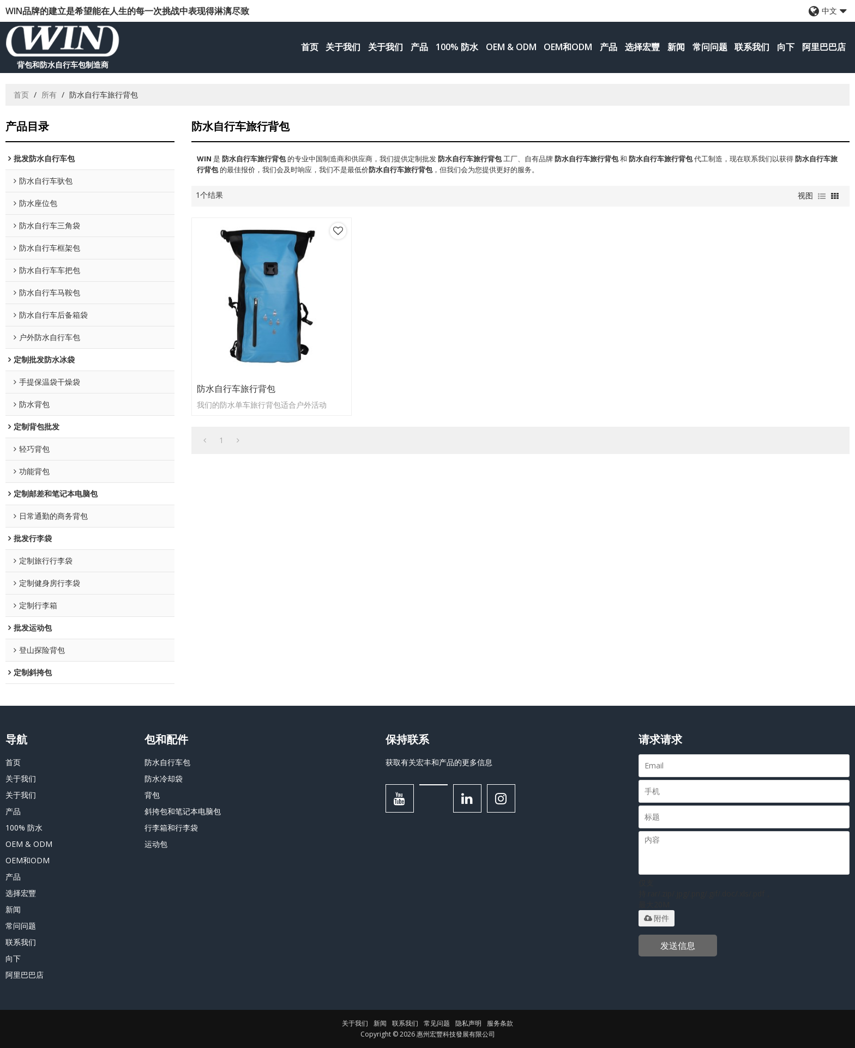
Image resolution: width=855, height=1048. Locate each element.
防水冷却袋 (163, 778)
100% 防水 (457, 47)
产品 (419, 47)
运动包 (155, 844)
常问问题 (710, 47)
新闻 (676, 47)
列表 (821, 196)
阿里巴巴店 (824, 47)
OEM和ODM (568, 47)
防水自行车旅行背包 (236, 388)
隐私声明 (468, 1023)
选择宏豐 (642, 47)
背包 (152, 795)
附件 (656, 918)
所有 (49, 94)
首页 (309, 47)
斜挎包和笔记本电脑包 (182, 811)
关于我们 (343, 47)
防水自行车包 (167, 762)
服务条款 (500, 1023)
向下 (785, 47)
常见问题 (437, 1023)
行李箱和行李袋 (171, 827)
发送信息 (677, 946)
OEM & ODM (511, 47)
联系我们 (751, 47)
